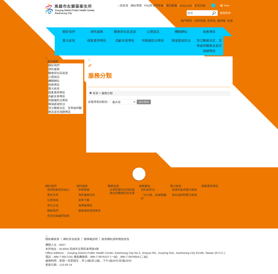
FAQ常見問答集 (154, 5)
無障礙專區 (85, 205)
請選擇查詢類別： (99, 101)
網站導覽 (136, 5)
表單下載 (84, 200)
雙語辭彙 (171, 5)
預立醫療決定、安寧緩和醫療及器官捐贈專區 (209, 46)
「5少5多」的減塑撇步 (153, 196)
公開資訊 (153, 31)
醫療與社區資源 (125, 31)
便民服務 (96, 31)
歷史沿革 (52, 194)
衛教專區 (209, 31)
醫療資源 (113, 185)
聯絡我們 (52, 210)
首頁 (95, 93)
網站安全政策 (71, 239)
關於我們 (68, 31)
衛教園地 (144, 185)
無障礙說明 (91, 239)
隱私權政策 (52, 239)
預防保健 (200, 20)
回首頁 (124, 5)
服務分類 (107, 93)
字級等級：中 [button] (213, 5)
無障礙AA (219, 238)
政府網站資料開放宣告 (115, 239)
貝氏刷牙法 (148, 189)
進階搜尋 (225, 12)
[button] (214, 13)
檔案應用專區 (96, 40)
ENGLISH (186, 5)
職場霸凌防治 (181, 40)
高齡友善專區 (124, 40)
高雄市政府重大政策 (184, 189)
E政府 (201, 238)
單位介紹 (52, 205)
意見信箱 (200, 5)
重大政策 (68, 40)
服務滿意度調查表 (89, 210)
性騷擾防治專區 (153, 40)
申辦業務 (84, 189)
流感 (230, 20)
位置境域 (52, 200)
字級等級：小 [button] (209, 5)
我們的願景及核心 (58, 189)
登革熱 (211, 20)
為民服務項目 (86, 194)
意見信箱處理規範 (58, 215)
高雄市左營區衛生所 (74, 9)
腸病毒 (221, 20)
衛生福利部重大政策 (184, 194)
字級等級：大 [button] (217, 5)
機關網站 (181, 31)
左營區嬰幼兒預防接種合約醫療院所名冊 (122, 191)
